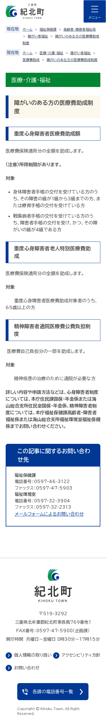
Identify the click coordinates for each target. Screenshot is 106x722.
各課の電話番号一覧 (53, 691)
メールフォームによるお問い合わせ (49, 514)
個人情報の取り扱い (33, 655)
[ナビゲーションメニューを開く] (94, 11)
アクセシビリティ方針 (81, 655)
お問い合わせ (27, 668)
